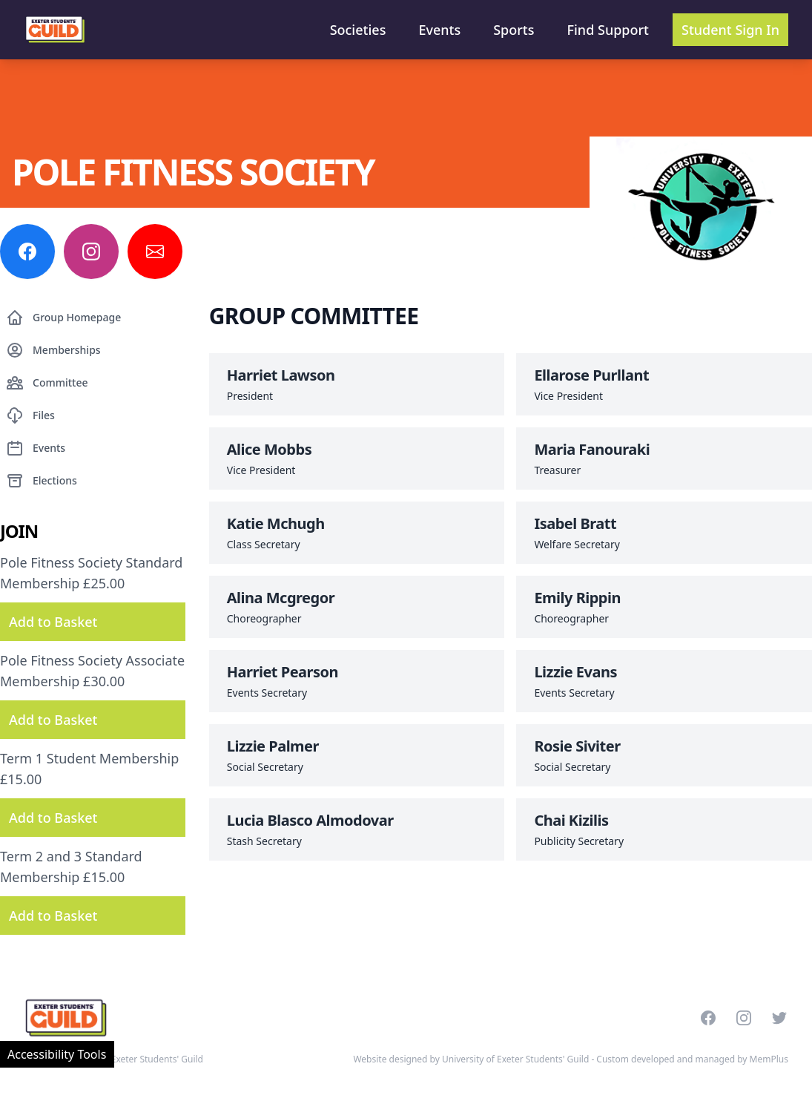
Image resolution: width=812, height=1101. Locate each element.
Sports (513, 30)
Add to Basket (53, 622)
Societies (358, 30)
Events (439, 30)
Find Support (608, 30)
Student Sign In (730, 30)
